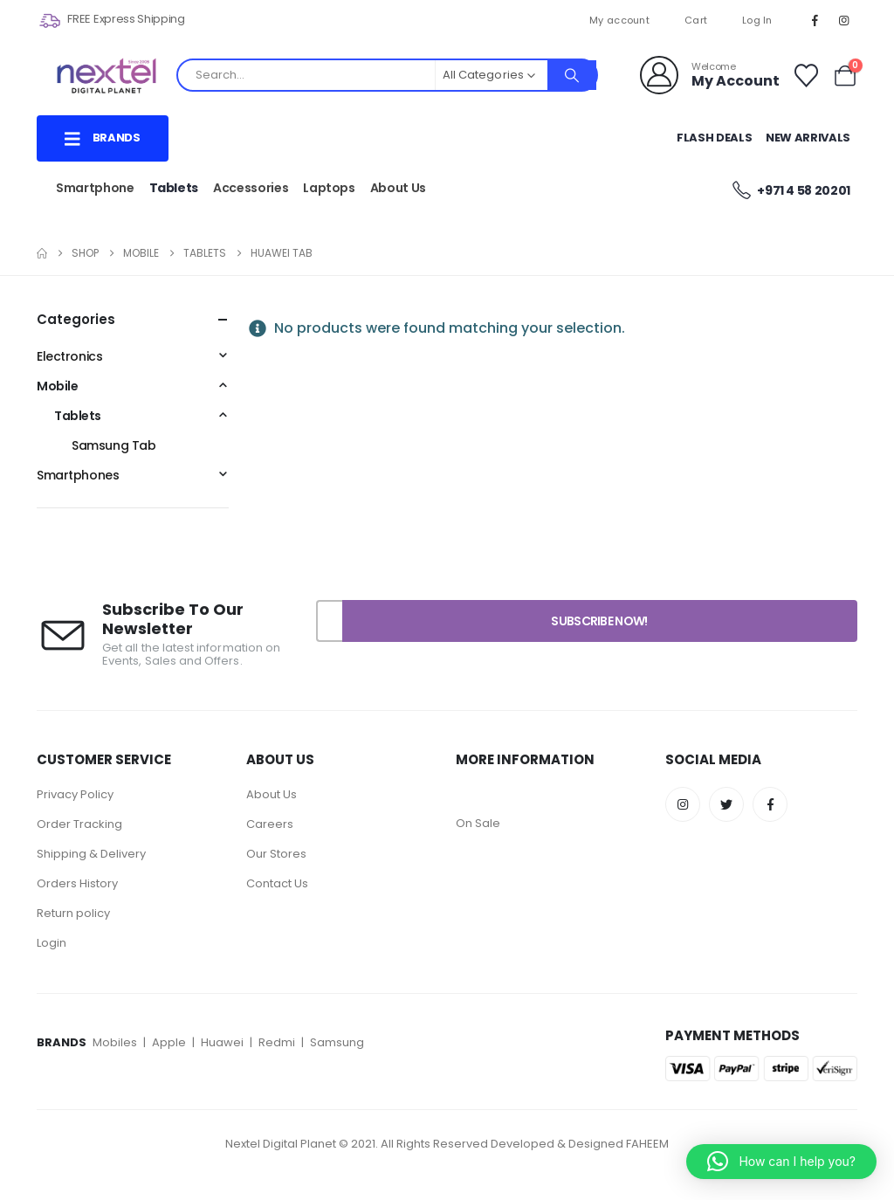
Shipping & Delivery (91, 853)
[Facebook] (815, 20)
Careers (269, 824)
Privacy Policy (76, 794)
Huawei (223, 1042)
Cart (695, 20)
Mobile (57, 386)
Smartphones (78, 475)
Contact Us (277, 883)
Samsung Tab (113, 445)
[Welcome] (710, 75)
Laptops (329, 188)
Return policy (73, 913)
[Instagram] (844, 20)
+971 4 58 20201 (790, 190)
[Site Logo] (106, 75)
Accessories (250, 188)
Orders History (77, 883)
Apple (169, 1042)
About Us (398, 188)
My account (619, 20)
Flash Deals (714, 137)
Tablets (174, 188)
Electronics (69, 356)
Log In (757, 20)
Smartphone (95, 188)
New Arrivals (808, 137)
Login (51, 942)
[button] (781, 1161)
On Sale (478, 823)
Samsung (337, 1042)
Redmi (276, 1042)
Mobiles (116, 1042)
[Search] (571, 75)
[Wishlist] (806, 75)
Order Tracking (79, 824)
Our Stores (276, 853)
